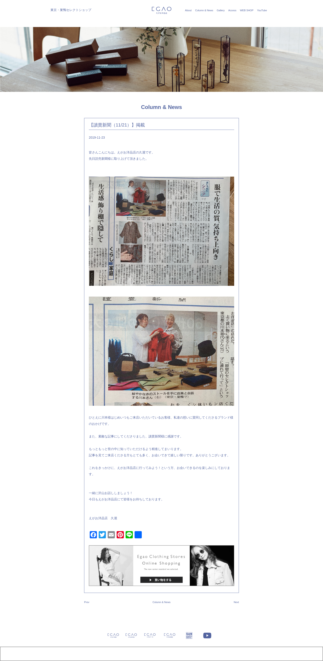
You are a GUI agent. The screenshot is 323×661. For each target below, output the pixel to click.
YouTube (262, 10)
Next (236, 602)
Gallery (221, 10)
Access (232, 10)
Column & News (204, 10)
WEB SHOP (246, 10)
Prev (86, 602)
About (188, 10)
